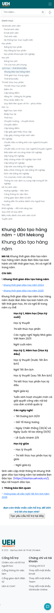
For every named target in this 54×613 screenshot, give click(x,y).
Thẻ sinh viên (10, 37)
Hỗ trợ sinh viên (9, 187)
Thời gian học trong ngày (16, 75)
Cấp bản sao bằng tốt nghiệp (18, 167)
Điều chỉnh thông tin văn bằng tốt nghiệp (24, 170)
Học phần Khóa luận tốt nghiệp (19, 54)
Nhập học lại (10, 114)
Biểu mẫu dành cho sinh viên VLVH (19, 216)
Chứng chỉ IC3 (37, 566)
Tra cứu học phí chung (15, 65)
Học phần (6, 44)
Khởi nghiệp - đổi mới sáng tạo (17, 208)
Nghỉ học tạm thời (13, 111)
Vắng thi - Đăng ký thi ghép (17, 97)
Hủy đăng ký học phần (15, 51)
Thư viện (6, 205)
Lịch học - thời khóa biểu (14, 68)
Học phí (5, 58)
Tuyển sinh (7, 219)
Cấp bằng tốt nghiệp (14, 163)
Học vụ (5, 107)
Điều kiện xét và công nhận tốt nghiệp (23, 153)
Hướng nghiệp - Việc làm (16, 191)
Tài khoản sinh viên (11, 26)
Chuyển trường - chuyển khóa (19, 121)
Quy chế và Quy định (12, 212)
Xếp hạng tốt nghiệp (14, 156)
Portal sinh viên (11, 30)
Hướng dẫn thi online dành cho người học (24, 201)
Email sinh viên (11, 33)
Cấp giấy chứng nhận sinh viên (19, 135)
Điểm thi (8, 90)
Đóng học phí (10, 61)
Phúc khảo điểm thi (13, 100)
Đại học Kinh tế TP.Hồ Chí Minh (25, 550)
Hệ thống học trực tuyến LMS (18, 40)
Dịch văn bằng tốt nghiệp (16, 174)
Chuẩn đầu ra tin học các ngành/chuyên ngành (28, 149)
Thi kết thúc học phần (13, 82)
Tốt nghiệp (7, 139)
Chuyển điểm (11, 125)
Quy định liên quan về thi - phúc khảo (22, 104)
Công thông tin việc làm (16, 194)
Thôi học (8, 118)
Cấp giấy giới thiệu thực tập (18, 132)
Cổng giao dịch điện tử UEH (17, 198)
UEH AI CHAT (8, 586)
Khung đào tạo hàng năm (17, 72)
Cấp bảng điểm (12, 93)
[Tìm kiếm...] (23, 12)
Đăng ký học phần (13, 47)
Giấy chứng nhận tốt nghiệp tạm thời (22, 160)
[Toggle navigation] (50, 4)
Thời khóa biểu (11, 79)
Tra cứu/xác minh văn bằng (18, 177)
